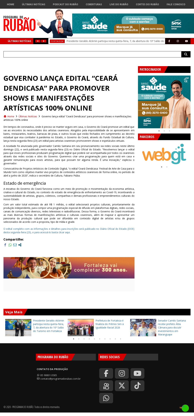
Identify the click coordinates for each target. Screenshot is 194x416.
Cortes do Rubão (147, 4)
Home (10, 4)
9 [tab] (115, 339)
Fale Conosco (176, 4)
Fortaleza (57, 41)
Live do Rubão (119, 4)
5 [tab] (94, 339)
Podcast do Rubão (65, 4)
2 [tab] (164, 131)
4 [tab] (89, 339)
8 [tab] (110, 339)
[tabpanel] (164, 102)
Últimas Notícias (33, 4)
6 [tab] (99, 339)
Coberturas (94, 4)
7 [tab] (105, 339)
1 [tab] (159, 131)
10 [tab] (120, 339)
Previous (135, 100)
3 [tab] (169, 131)
